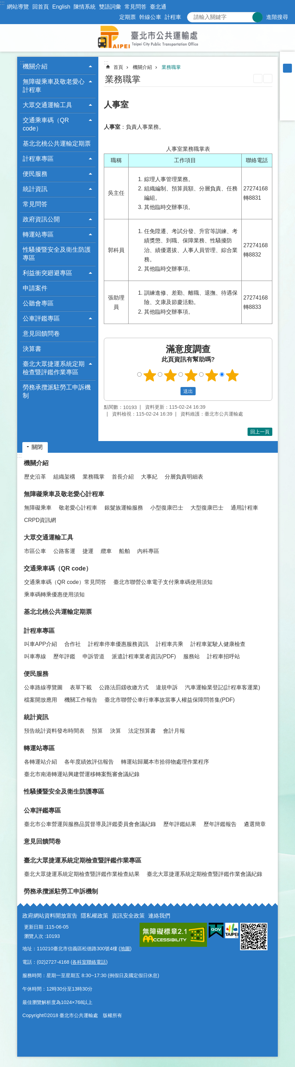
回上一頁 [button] (260, 432)
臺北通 (158, 7)
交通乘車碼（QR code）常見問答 (65, 582)
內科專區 (148, 551)
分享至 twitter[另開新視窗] (287, 95)
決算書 (32, 348)
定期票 (127, 17)
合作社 (72, 644)
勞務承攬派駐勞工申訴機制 (57, 391)
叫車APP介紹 (40, 644)
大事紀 (149, 477)
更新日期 (33, 927)
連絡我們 (159, 916)
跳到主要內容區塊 (3, 3)
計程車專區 (39, 630)
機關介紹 (142, 67)
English (61, 7)
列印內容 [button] (257, 78)
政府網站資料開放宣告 (49, 916)
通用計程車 (244, 508)
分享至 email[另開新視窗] (287, 112)
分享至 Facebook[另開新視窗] (287, 86)
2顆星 (170, 375)
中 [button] (287, 68)
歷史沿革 (35, 477)
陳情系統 (85, 7)
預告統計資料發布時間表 (54, 731)
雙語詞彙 (110, 7)
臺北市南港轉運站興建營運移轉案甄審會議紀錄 (82, 774)
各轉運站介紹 (40, 762)
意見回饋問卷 (41, 333)
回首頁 (40, 7)
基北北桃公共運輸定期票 (57, 143)
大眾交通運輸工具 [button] (47, 105)
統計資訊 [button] (35, 189)
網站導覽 (18, 7)
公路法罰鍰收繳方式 (124, 687)
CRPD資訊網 (40, 520)
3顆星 (191, 375)
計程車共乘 (169, 644)
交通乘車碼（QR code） (58, 568)
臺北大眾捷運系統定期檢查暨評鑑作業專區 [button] (54, 368)
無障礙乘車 (38, 508)
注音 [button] (267, 78)
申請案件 (35, 288)
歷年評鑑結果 (179, 824)
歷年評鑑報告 (220, 824)
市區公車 (35, 551)
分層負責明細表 (184, 477)
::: (2, 3)
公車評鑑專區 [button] (41, 318)
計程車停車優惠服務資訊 (118, 644)
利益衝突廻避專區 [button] (47, 273)
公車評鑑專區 (42, 810)
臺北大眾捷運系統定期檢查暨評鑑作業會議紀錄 (204, 874)
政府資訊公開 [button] (41, 219)
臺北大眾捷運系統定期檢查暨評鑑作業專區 (82, 860)
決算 (115, 731)
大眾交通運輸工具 (48, 537)
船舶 (124, 551)
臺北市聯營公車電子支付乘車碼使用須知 (162, 582)
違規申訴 (167, 687)
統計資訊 (36, 717)
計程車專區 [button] (38, 158)
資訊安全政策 (128, 916)
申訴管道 (94, 656)
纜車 (106, 551)
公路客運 (64, 551)
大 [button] (287, 77)
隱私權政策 (94, 916)
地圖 (125, 948)
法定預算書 (142, 731)
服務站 (191, 656)
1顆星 (149, 375)
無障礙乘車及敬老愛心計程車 (64, 494)
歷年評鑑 (64, 656)
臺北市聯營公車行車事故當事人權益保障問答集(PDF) (170, 700)
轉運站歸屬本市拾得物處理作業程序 (165, 762)
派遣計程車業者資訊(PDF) (144, 656)
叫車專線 (35, 656)
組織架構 (64, 477)
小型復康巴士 (166, 508)
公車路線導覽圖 (43, 687)
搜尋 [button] (257, 17)
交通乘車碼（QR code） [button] (46, 124)
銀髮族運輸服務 (124, 508)
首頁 (118, 67)
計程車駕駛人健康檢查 (217, 644)
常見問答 (135, 7)
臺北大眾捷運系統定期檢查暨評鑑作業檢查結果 (82, 874)
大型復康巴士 (206, 508)
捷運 (88, 551)
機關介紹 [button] (35, 66)
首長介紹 (123, 477)
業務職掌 (171, 67)
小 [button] (287, 59)
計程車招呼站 (223, 656)
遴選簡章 (255, 824)
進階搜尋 (277, 17)
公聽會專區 (38, 303)
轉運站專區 (39, 748)
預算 (97, 731)
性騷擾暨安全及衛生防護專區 (57, 253)
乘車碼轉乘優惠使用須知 (54, 594)
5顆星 (232, 375)
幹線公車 (150, 17)
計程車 (173, 17)
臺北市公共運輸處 (147, 38)
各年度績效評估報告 (89, 762)
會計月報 (174, 731)
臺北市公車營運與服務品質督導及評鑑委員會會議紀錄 (90, 824)
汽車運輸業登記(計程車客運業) (222, 687)
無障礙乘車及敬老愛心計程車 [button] (54, 85)
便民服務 (36, 673)
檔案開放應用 (40, 700)
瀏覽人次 (33, 936)
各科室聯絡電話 (89, 962)
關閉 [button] (37, 447)
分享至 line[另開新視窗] (287, 104)
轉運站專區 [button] (38, 234)
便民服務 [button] (35, 173)
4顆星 (211, 375)
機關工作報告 (80, 700)
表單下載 (81, 687)
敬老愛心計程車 (78, 508)
